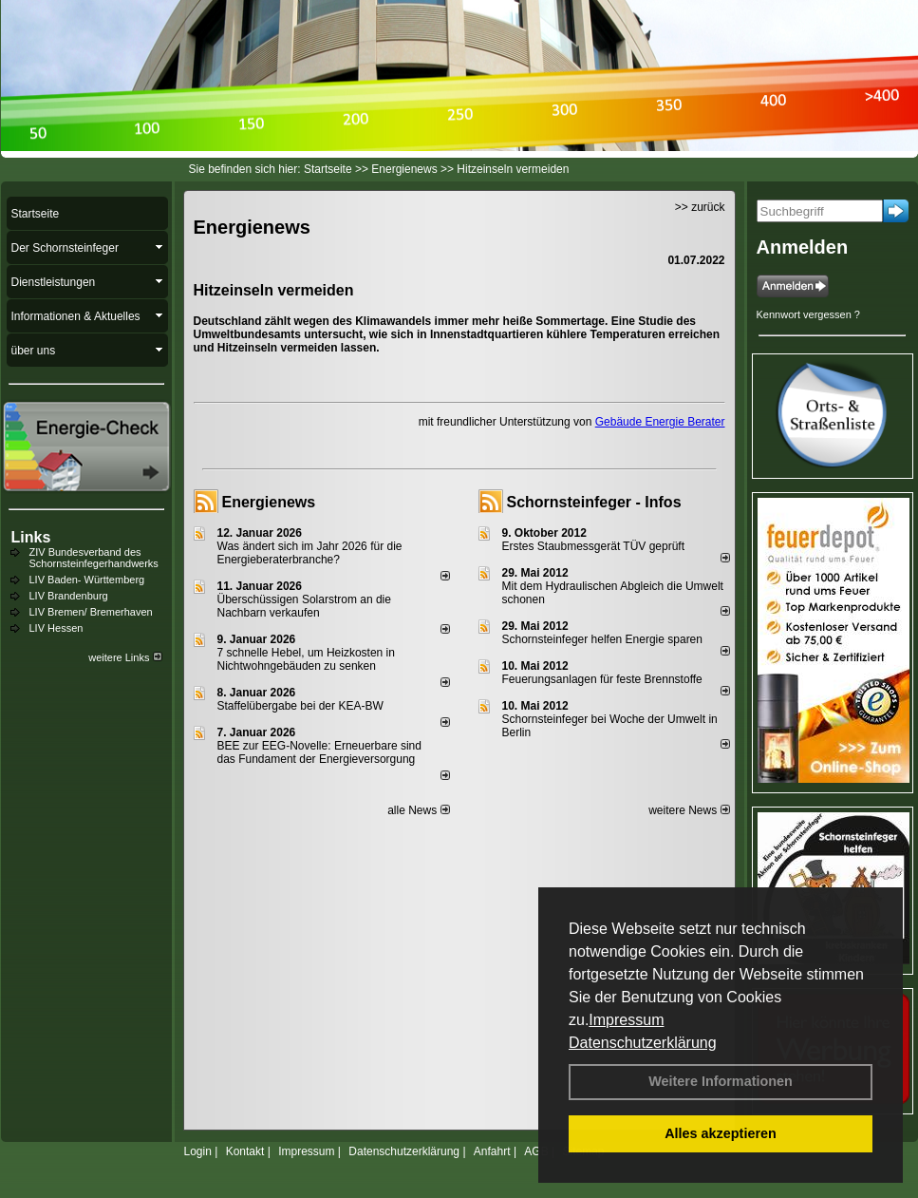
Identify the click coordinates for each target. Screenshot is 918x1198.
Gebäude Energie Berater (660, 421)
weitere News (688, 810)
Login (198, 1151)
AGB (536, 1151)
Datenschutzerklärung (643, 1043)
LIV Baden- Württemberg (87, 579)
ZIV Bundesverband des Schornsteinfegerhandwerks (94, 557)
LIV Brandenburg (68, 595)
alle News (418, 810)
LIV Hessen (56, 628)
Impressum (626, 1020)
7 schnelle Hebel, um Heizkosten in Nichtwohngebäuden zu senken (306, 659)
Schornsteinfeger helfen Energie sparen (602, 639)
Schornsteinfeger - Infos (594, 502)
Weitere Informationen (720, 1081)
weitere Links (124, 657)
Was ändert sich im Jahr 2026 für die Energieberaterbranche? (310, 553)
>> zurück (700, 207)
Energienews (269, 502)
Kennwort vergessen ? (808, 314)
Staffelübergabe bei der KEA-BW (300, 706)
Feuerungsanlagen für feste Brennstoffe (602, 679)
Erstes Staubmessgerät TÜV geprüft (593, 546)
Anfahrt (492, 1151)
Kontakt (245, 1151)
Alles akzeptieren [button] (721, 1133)
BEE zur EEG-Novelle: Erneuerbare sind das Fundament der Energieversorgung (319, 752)
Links (31, 537)
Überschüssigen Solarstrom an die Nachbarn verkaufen (304, 606)
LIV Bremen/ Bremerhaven (91, 612)
